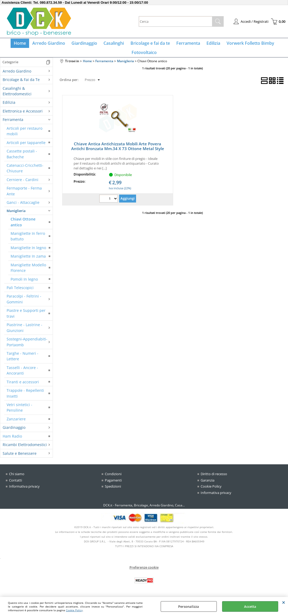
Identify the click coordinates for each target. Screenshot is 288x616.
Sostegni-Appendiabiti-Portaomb (27, 346)
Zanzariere (16, 423)
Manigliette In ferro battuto (28, 240)
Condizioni (113, 478)
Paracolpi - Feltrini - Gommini (24, 303)
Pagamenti (113, 484)
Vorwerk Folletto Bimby (247, 44)
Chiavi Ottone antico (23, 226)
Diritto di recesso (214, 478)
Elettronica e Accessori (23, 115)
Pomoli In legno (24, 283)
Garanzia (207, 484)
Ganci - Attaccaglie (23, 206)
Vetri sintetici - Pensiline (19, 411)
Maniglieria (16, 215)
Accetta (250, 606)
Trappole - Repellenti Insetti (25, 397)
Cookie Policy (74, 610)
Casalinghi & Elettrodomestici (17, 95)
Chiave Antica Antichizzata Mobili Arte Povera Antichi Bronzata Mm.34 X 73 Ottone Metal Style (117, 150)
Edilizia (211, 44)
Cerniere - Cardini (22, 183)
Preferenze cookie (144, 571)
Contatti (15, 484)
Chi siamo (16, 478)
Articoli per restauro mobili (24, 135)
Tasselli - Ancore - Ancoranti (22, 374)
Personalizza (188, 606)
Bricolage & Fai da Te (21, 84)
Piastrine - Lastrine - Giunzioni (24, 332)
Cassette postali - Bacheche (22, 158)
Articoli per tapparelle (26, 146)
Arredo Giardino (51, 44)
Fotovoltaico (144, 56)
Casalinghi (114, 44)
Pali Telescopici (20, 291)
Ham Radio (12, 440)
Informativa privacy (24, 490)
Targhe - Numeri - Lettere (22, 360)
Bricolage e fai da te (149, 44)
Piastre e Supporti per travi (26, 317)
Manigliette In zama (28, 260)
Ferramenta (187, 44)
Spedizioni (113, 490)
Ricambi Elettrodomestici (25, 449)
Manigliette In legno (28, 251)
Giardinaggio (86, 44)
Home (24, 44)
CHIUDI (283, 602)
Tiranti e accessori (23, 386)
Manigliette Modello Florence (28, 272)
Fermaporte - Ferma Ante (24, 195)
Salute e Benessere (20, 457)
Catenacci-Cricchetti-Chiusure (25, 172)
